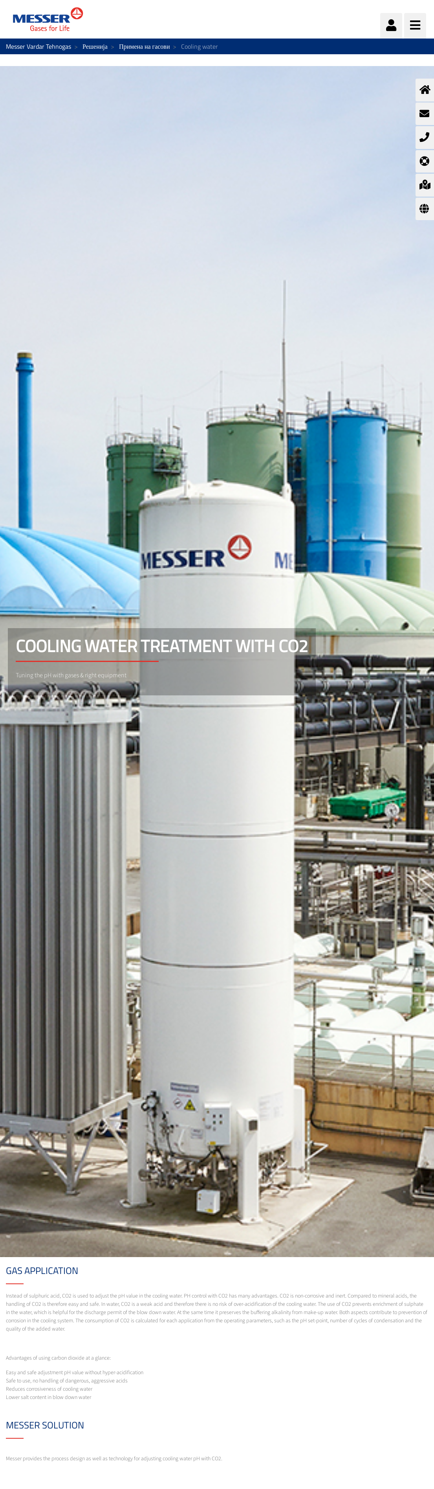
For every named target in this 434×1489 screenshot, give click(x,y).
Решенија (95, 46)
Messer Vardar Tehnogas (38, 46)
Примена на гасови (144, 46)
